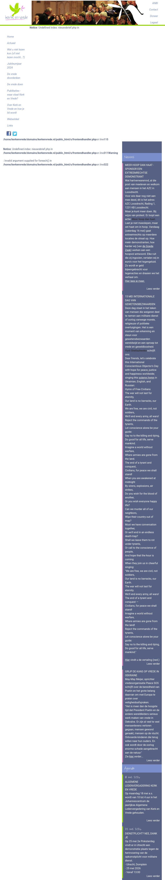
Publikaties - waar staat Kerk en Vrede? (15, 94)
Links (10, 125)
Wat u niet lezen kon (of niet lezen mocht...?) (16, 53)
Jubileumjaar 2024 (14, 65)
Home (10, 36)
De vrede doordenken (13, 75)
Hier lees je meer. (135, 281)
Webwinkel (13, 119)
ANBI (155, 3)
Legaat (154, 22)
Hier (127, 659)
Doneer (154, 16)
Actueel (11, 43)
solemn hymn (146, 377)
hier (131, 756)
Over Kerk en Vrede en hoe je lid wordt (15, 108)
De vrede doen (15, 84)
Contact (153, 9)
